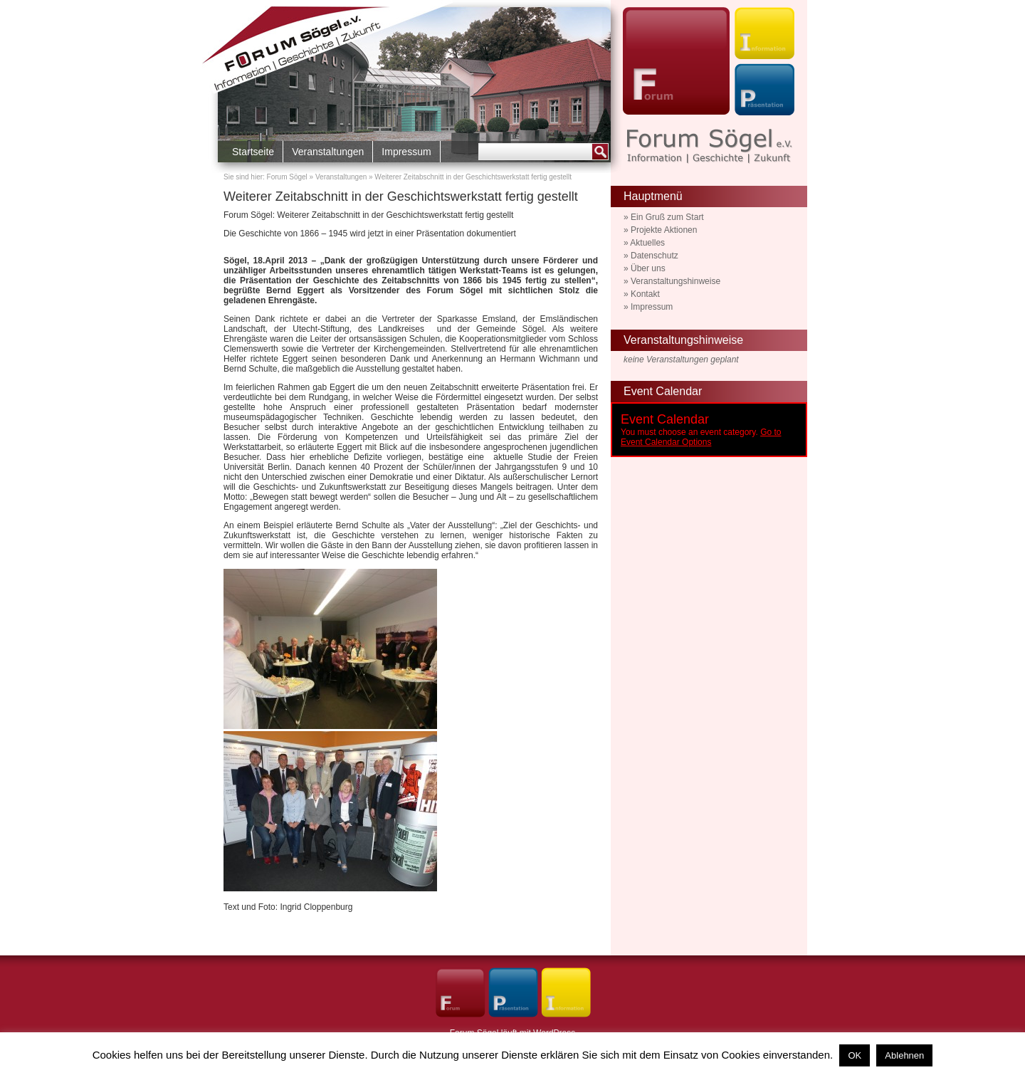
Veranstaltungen (328, 151)
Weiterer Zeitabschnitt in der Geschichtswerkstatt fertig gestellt (401, 196)
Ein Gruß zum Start (667, 217)
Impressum (406, 151)
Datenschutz (654, 256)
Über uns (648, 268)
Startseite (253, 151)
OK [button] (854, 1055)
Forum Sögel (287, 177)
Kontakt (645, 294)
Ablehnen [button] (904, 1055)
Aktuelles (647, 243)
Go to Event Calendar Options (701, 437)
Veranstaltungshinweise (675, 281)
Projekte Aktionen (664, 230)
